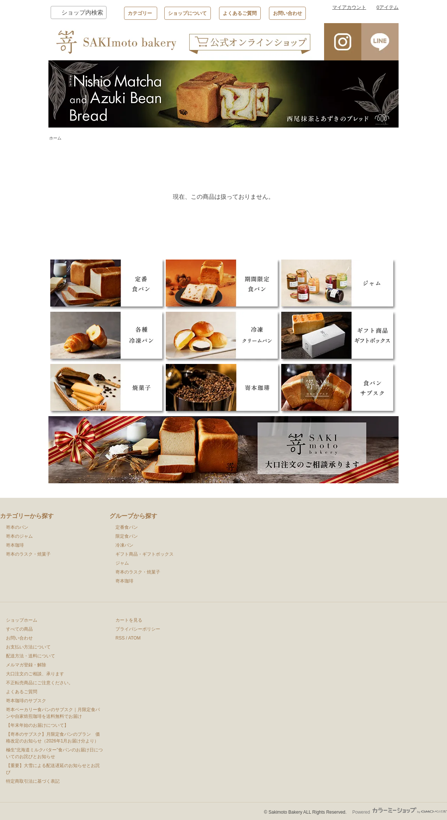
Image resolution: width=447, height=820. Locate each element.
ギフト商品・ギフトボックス (144, 554)
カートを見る (128, 620)
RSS (120, 638)
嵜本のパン (17, 527)
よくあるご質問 (240, 13)
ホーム (55, 138)
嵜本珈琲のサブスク (26, 700)
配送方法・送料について (30, 656)
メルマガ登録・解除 (26, 664)
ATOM (134, 638)
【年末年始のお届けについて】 (37, 725)
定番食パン (126, 527)
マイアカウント (349, 7)
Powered (399, 812)
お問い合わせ (287, 13)
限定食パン (126, 536)
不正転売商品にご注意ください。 (39, 682)
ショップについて (187, 13)
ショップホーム (21, 620)
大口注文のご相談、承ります (35, 673)
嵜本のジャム (19, 536)
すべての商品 (19, 629)
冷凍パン (124, 545)
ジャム (122, 563)
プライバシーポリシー (137, 629)
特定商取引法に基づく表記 (33, 781)
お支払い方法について (28, 647)
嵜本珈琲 (15, 545)
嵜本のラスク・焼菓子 (28, 554)
